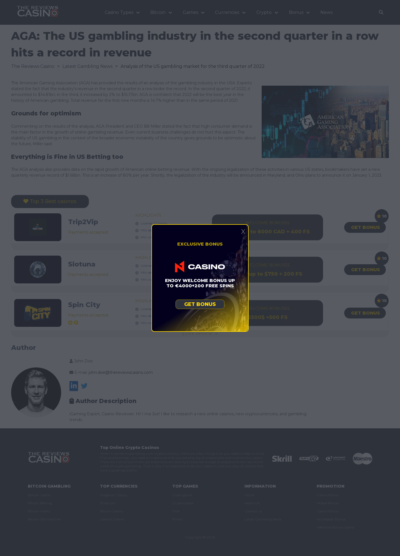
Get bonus (200, 304)
